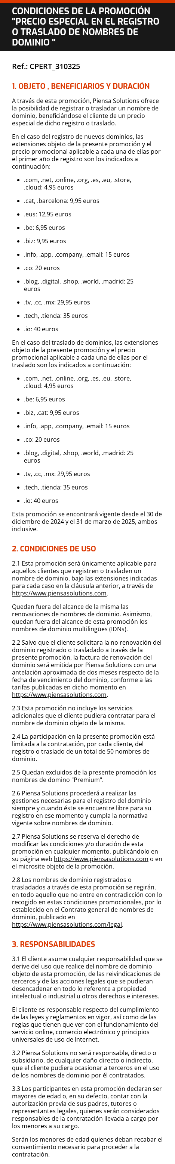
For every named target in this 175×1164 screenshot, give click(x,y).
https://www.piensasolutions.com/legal (67, 924)
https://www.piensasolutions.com (59, 593)
